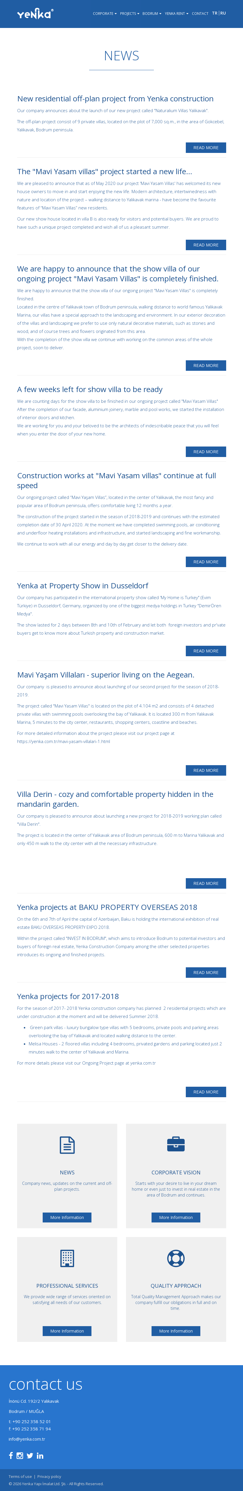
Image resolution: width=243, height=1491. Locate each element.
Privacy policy (49, 1476)
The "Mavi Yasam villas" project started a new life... (104, 171)
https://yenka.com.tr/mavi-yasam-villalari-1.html (63, 741)
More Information (67, 1217)
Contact (200, 14)
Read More (206, 147)
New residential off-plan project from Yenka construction (115, 98)
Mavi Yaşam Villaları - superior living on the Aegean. (106, 674)
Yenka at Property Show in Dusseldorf (82, 585)
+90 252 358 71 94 (31, 1429)
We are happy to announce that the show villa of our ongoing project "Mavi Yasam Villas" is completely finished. (118, 273)
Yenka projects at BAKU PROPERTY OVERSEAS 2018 (107, 907)
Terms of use (20, 1476)
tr (214, 14)
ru (223, 14)
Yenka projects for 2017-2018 (68, 996)
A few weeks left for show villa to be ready (90, 389)
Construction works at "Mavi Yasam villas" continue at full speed (116, 480)
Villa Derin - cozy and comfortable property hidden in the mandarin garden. (115, 799)
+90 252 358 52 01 (31, 1421)
